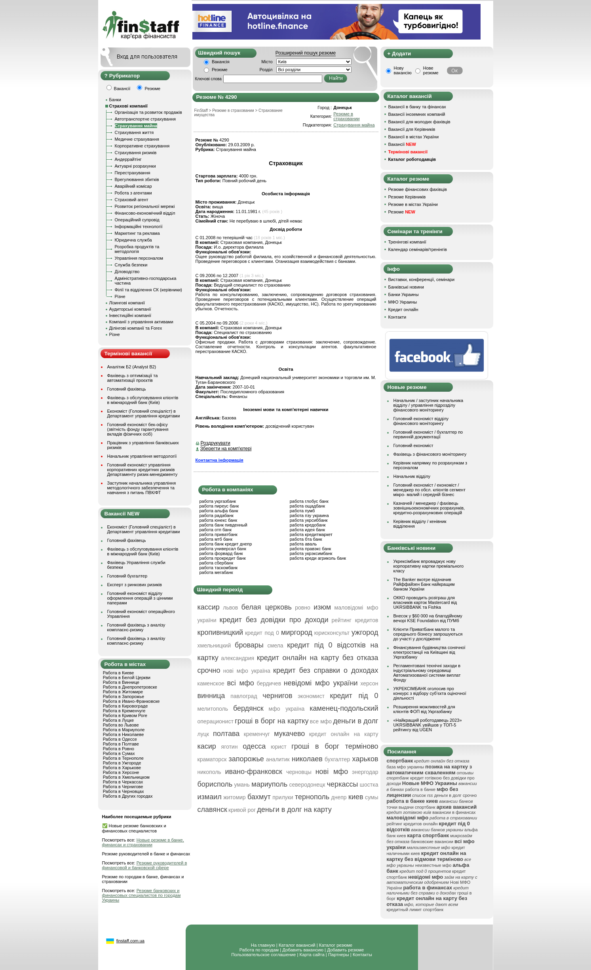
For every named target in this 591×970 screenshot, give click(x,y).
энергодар (365, 772)
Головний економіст (413, 445)
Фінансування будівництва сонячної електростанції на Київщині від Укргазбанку (429, 652)
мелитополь (213, 709)
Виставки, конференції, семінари (421, 279)
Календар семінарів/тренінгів (417, 249)
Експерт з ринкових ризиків (134, 584)
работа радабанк (217, 515)
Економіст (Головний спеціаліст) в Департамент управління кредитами (143, 413)
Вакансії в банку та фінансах (417, 106)
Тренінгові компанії (407, 242)
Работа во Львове (121, 725)
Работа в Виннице (121, 682)
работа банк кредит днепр (226, 544)
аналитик (278, 759)
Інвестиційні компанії (130, 315)
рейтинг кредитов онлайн (412, 823)
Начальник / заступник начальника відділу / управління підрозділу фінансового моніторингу (428, 405)
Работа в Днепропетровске (130, 687)
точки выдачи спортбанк (411, 807)
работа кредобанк (308, 525)
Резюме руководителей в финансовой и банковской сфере (144, 865)
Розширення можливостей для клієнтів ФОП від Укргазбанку (424, 709)
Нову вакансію (403, 70)
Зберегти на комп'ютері (226, 448)
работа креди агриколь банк (318, 558)
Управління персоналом (139, 258)
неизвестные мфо (433, 865)
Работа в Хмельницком (126, 777)
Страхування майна (136, 125)
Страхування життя (134, 132)
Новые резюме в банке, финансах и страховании (143, 842)
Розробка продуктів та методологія (137, 249)
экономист (311, 696)
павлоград (243, 696)
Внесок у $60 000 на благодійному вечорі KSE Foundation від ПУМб (427, 618)
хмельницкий (214, 645)
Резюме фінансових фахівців (417, 189)
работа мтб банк (216, 539)
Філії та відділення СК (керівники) (148, 289)
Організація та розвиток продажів (148, 112)
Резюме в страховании (346, 116)
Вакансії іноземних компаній (416, 114)
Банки (115, 99)
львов (230, 607)
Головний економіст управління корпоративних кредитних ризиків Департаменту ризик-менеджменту (142, 469)
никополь (209, 772)
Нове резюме (431, 70)
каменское (211, 683)
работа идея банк (307, 529)
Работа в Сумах (119, 753)
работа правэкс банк (310, 548)
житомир (234, 797)
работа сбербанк (216, 562)
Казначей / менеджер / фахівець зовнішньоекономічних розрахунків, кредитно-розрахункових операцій (429, 508)
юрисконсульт (332, 633)
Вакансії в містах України (413, 136)
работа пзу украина (309, 515)
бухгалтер (337, 759)
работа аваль (303, 544)
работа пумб (302, 510)
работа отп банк (216, 529)
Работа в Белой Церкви (126, 677)
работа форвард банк (221, 553)
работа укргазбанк (218, 501)
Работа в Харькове (122, 767)
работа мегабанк (216, 572)
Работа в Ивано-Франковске (131, 701)
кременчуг (257, 734)
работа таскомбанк (219, 567)
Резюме (220, 69)
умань (242, 784)
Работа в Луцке (118, 720)
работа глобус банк (309, 501)
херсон (369, 683)
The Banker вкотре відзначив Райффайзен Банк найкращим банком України (424, 584)
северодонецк (307, 784)
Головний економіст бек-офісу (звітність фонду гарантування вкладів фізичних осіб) (138, 429)
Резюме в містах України (413, 204)
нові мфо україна (246, 671)
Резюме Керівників (407, 196)
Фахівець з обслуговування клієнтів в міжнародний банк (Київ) (143, 400)
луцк (203, 734)
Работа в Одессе (120, 739)
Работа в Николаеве (123, 734)
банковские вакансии (431, 841)
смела (275, 645)
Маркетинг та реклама (137, 233)
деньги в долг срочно (455, 795)
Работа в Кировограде (125, 706)
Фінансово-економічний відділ (145, 213)
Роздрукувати (215, 443)
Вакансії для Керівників (411, 129)
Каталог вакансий (297, 945)
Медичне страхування (137, 139)
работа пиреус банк (219, 506)
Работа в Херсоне (121, 772)
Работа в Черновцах (123, 791)
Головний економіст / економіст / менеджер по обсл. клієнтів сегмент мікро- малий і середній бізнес (429, 490)
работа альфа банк (219, 510)
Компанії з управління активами (141, 321)
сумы (371, 797)
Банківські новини (406, 287)
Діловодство (127, 271)
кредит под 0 (262, 633)
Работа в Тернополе (123, 758)
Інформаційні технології (139, 226)
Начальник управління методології (142, 456)
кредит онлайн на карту (343, 734)
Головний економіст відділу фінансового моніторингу (420, 421)
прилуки (282, 797)
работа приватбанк (219, 534)
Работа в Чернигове (123, 786)
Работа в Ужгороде (122, 763)
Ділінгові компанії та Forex (135, 328)
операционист (216, 721)
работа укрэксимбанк (311, 553)
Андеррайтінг (128, 159)
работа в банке (420, 789)
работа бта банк (306, 539)
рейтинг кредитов (354, 620)
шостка (369, 784)
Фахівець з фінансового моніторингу (430, 454)
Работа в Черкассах (123, 781)
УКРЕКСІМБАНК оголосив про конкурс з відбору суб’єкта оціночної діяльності (429, 693)
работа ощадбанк (307, 506)
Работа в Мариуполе (124, 729)
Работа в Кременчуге (124, 710)
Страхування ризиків (136, 152)
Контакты (362, 954)
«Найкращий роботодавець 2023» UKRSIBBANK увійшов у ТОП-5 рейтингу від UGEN (427, 725)
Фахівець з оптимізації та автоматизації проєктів (132, 378)
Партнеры (338, 954)
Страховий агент (131, 199)
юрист (279, 747)
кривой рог (242, 810)
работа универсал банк (223, 548)
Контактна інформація (219, 460)
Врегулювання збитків (137, 179)
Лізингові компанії (127, 302)
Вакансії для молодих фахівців (419, 121)
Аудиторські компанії (130, 309)
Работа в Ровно (118, 748)
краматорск (212, 759)
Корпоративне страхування (142, 145)
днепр (339, 797)
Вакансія (221, 61)
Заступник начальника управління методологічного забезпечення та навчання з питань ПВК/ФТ (141, 488)
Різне (120, 296)
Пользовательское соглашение (263, 954)
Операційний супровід (137, 219)
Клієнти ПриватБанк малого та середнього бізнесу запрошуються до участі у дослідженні (428, 634)
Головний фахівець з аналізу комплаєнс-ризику (136, 627)
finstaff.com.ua (130, 940)
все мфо (321, 721)
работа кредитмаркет (311, 534)
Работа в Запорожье (123, 696)
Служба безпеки (131, 264)
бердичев (269, 683)
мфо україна (287, 709)
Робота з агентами (133, 193)
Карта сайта (312, 954)
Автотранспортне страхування (145, 119)
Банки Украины (403, 294)
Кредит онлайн (403, 309)
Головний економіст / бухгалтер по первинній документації (428, 434)
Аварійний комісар (133, 186)
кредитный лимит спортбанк (415, 909)
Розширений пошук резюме (306, 53)
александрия (237, 658)
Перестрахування (132, 172)
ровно (302, 607)
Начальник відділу (411, 476)
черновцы (299, 772)
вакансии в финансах (453, 812)
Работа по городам (259, 949)
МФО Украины (402, 302)
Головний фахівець (126, 389)
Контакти (397, 317)
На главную (263, 945)
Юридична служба (133, 240)
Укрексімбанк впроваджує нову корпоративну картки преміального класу (428, 566)
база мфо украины (405, 766)
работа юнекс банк (219, 520)
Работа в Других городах (128, 796)
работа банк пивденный (223, 525)
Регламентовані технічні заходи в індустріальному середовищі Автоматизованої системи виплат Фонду (427, 672)
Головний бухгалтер (127, 576)
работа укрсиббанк (309, 520)
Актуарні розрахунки (135, 166)
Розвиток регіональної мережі (145, 206)
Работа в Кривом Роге (125, 715)
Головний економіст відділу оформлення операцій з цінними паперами (140, 598)
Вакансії (402, 144)
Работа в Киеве (118, 672)
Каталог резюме (335, 945)
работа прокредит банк (223, 558)
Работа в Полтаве (121, 744)
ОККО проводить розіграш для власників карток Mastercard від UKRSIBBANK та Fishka (425, 602)
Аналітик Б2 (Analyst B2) (131, 366)
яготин (229, 747)
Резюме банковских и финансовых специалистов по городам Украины (141, 895)
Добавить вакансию (302, 949)
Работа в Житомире (123, 691)
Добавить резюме (345, 949)
